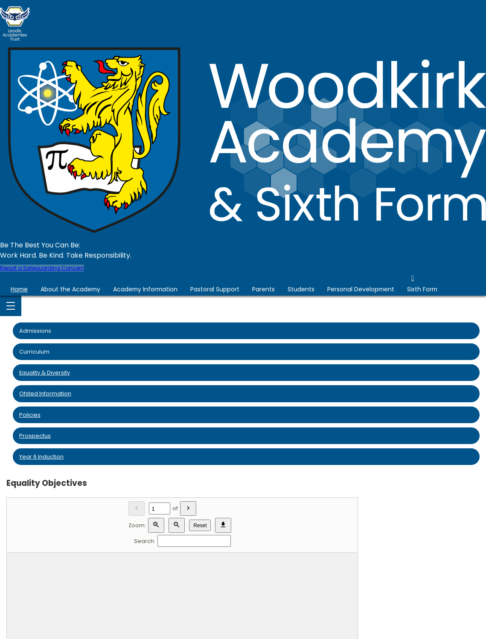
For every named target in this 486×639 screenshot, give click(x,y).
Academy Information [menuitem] (145, 289)
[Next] (188, 508)
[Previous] (136, 508)
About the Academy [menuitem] (70, 289)
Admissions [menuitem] (35, 330)
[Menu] (10, 306)
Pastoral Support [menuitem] (214, 289)
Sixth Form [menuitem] (422, 289)
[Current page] (159, 508)
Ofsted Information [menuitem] (45, 393)
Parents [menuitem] (263, 289)
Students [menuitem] (301, 289)
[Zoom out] (177, 525)
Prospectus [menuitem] (35, 435)
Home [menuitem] (19, 289)
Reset (200, 526)
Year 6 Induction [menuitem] (41, 456)
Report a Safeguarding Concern (42, 268)
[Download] (223, 525)
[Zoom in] (156, 525)
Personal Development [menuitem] (360, 289)
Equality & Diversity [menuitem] (44, 372)
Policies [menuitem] (30, 414)
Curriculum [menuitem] (34, 351)
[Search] (194, 541)
